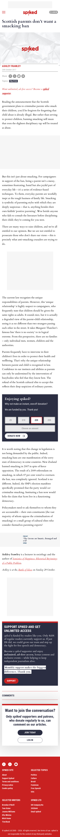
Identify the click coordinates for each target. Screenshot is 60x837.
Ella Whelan (6, 815)
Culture (34, 778)
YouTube (16, 764)
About (4, 775)
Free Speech (36, 788)
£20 (36, 420)
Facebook (4, 764)
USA (32, 792)
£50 (49, 420)
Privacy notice (7, 785)
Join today (30, 732)
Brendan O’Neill (8, 805)
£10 (23, 420)
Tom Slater (6, 808)
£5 (11, 420)
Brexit (33, 781)
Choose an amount (30, 428)
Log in (53, 12)
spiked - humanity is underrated (30, 12)
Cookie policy (7, 788)
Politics (13, 81)
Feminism (34, 785)
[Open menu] (3, 12)
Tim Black (6, 822)
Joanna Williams (8, 812)
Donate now (14, 436)
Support (11, 681)
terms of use (45, 830)
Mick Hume (6, 818)
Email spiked (36, 812)
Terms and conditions (10, 781)
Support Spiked (8, 778)
